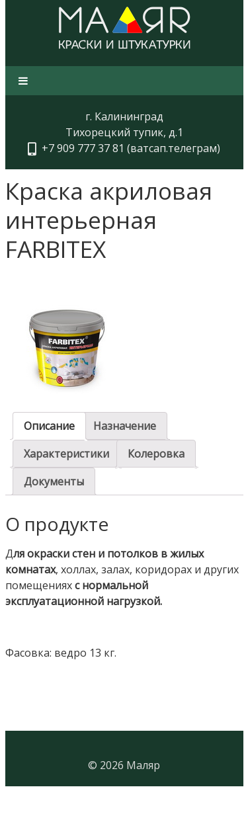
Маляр (143, 765)
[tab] (49, 426)
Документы (54, 481)
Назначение (124, 426)
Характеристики (66, 453)
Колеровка (156, 453)
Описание (49, 426)
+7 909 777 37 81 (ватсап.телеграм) (128, 148)
